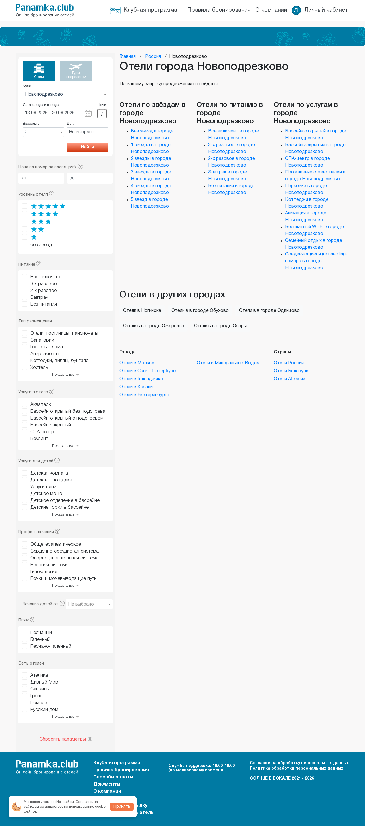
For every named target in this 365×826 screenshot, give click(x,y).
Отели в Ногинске (142, 311)
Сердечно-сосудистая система (64, 551)
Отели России (289, 363)
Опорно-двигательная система (64, 558)
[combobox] (65, 94)
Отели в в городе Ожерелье (153, 326)
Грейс (36, 696)
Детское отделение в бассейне (65, 500)
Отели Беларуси (291, 371)
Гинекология (43, 572)
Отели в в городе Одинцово (269, 311)
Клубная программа (150, 10)
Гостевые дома (46, 347)
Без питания (43, 304)
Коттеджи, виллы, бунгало (59, 361)
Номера (38, 703)
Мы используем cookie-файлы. (49, 801)
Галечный (40, 639)
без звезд (41, 245)
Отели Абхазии (289, 379)
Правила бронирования (219, 10)
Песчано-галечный (50, 646)
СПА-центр (42, 432)
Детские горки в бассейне (59, 507)
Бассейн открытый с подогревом (67, 418)
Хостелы (39, 367)
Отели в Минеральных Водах (228, 363)
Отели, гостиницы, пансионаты (64, 333)
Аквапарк (40, 404)
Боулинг (39, 439)
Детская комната (49, 473)
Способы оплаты (113, 777)
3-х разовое (43, 284)
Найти (87, 147)
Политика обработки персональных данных (296, 768)
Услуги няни (43, 487)
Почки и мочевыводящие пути (63, 578)
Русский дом (44, 710)
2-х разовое (43, 291)
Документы (106, 784)
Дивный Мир (44, 682)
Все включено (46, 277)
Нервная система (49, 565)
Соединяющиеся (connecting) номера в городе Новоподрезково (316, 261)
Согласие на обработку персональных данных (299, 763)
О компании (271, 10)
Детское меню (46, 494)
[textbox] (89, 604)
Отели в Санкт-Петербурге (148, 371)
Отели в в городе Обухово (200, 311)
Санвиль (39, 689)
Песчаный (41, 633)
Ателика (39, 675)
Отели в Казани (136, 387)
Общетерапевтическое (55, 544)
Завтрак (39, 297)
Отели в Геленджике (141, 379)
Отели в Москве (136, 363)
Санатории (42, 340)
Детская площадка (51, 480)
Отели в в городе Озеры (220, 326)
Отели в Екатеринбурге (144, 395)
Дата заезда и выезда (41, 105)
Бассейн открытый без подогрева (67, 411)
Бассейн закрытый (50, 425)
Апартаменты (44, 354)
